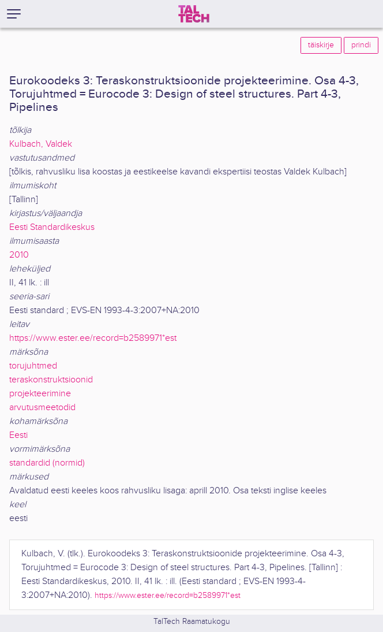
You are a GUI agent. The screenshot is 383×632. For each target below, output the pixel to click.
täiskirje (321, 45)
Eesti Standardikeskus (52, 227)
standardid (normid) (47, 463)
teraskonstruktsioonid (51, 379)
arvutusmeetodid (42, 407)
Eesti (18, 435)
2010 (19, 255)
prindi (361, 45)
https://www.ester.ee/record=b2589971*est (93, 338)
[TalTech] (194, 14)
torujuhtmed (33, 365)
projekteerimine (40, 393)
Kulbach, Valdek (40, 144)
